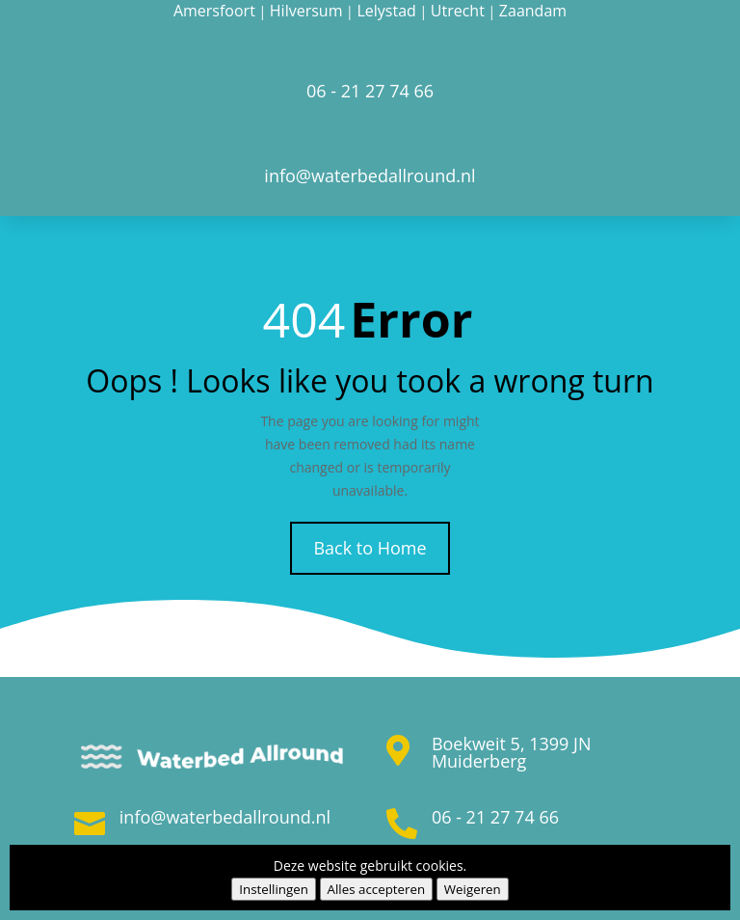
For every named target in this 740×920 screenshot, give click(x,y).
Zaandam (533, 10)
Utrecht (458, 10)
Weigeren (472, 889)
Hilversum (306, 10)
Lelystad (386, 10)
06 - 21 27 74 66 (495, 816)
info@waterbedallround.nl (224, 816)
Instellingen (273, 889)
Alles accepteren (377, 889)
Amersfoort (214, 10)
